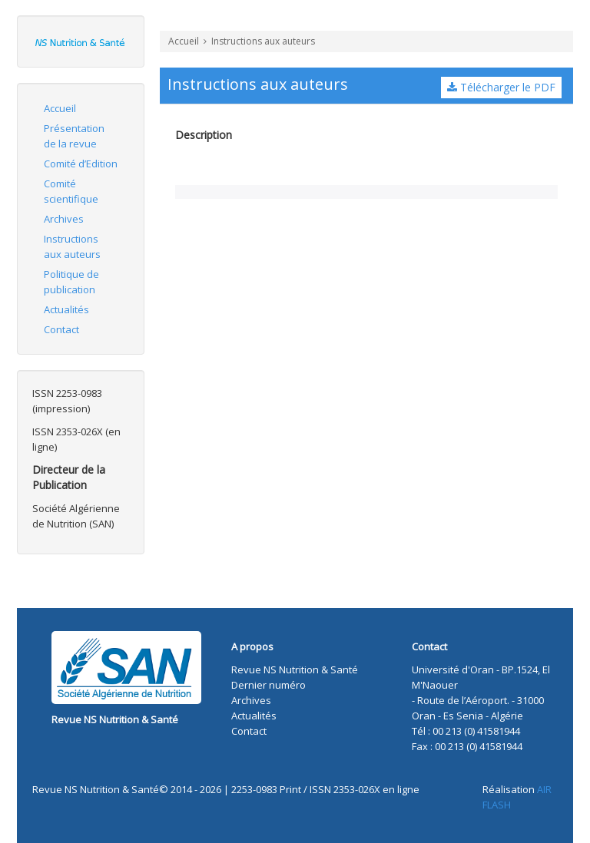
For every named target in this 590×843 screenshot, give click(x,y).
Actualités (66, 309)
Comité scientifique (71, 191)
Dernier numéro (268, 685)
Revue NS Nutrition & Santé (114, 719)
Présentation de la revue (74, 135)
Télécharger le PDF (501, 87)
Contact (61, 329)
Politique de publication (71, 281)
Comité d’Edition (81, 163)
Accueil (60, 108)
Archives (64, 219)
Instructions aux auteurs (72, 246)
